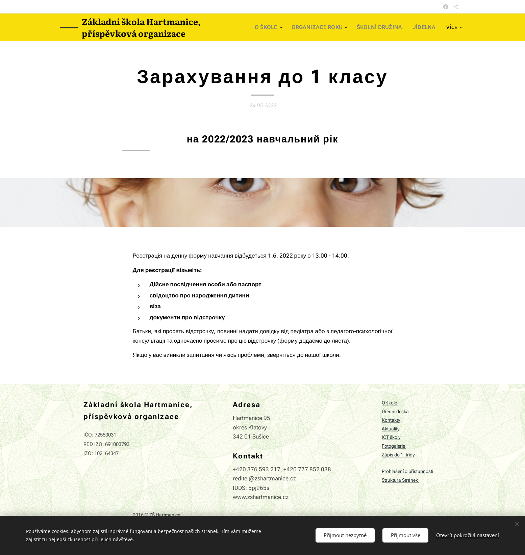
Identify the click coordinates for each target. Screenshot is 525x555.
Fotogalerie (394, 446)
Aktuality (390, 428)
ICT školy (391, 437)
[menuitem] (280, 27)
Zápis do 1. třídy (398, 454)
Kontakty (391, 420)
